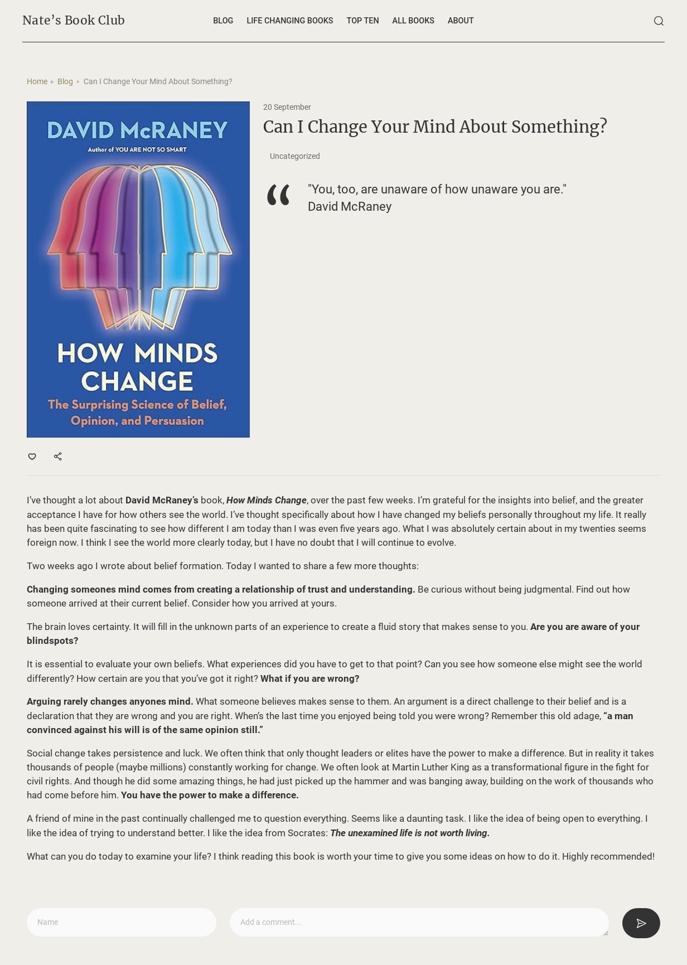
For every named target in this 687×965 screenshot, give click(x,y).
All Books (413, 21)
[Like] (33, 456)
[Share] (58, 456)
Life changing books (289, 21)
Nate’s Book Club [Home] (73, 20)
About (461, 21)
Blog (223, 21)
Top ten (363, 21)
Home (37, 81)
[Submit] (641, 923)
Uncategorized (295, 156)
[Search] (659, 21)
